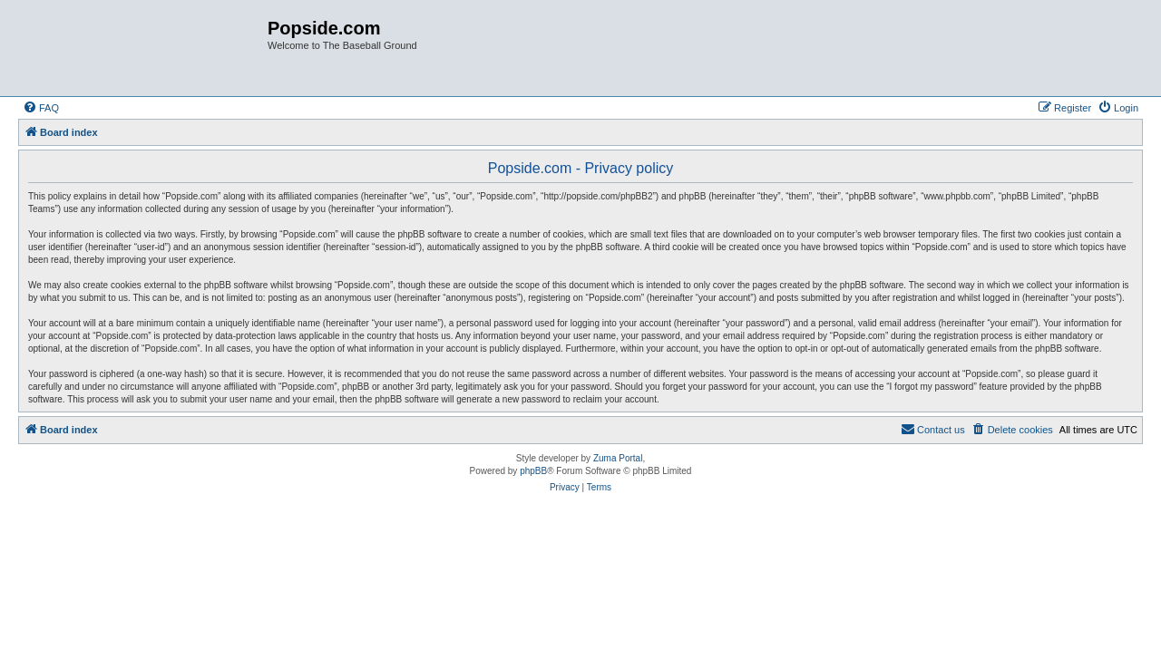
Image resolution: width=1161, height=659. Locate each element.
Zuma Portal (617, 458)
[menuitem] (41, 108)
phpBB (533, 471)
